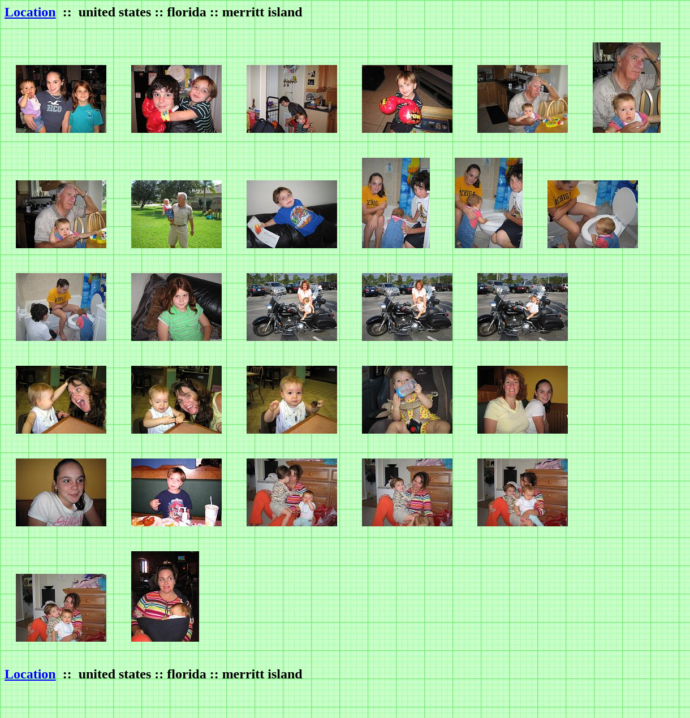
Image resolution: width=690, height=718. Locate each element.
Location (30, 12)
